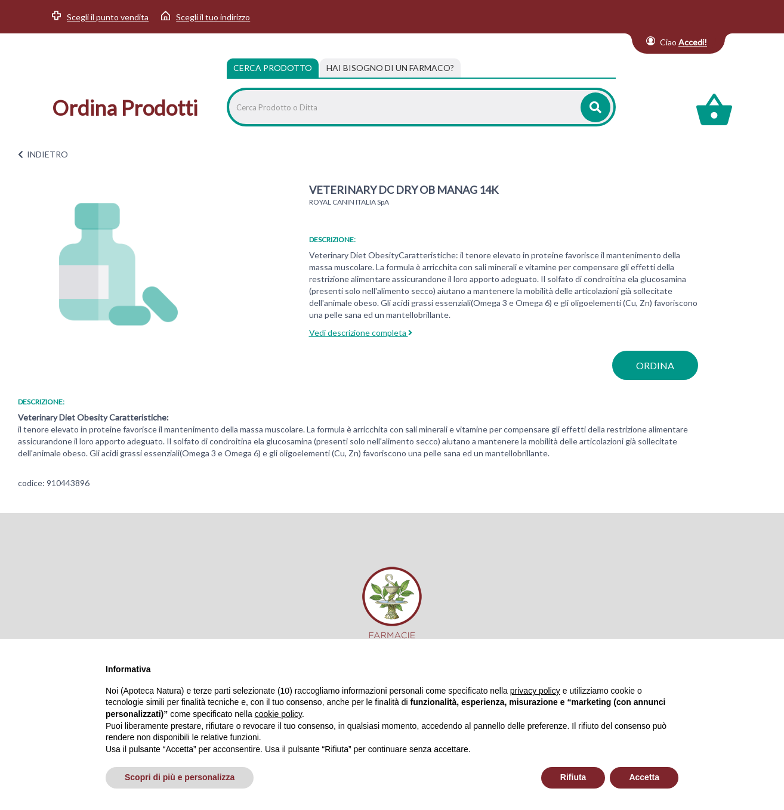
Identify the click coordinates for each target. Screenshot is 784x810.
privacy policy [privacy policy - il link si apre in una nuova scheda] (535, 690)
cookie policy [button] (278, 714)
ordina (655, 365)
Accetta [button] (644, 777)
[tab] (390, 68)
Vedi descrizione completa (360, 332)
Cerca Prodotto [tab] (272, 68)
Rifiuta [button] (573, 777)
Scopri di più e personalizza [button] (179, 777)
